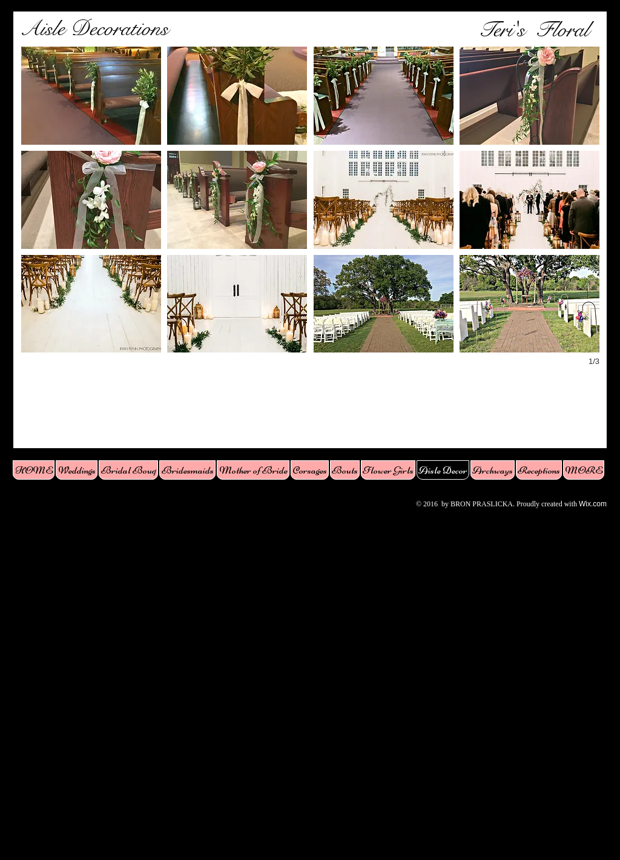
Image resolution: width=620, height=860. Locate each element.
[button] (91, 96)
